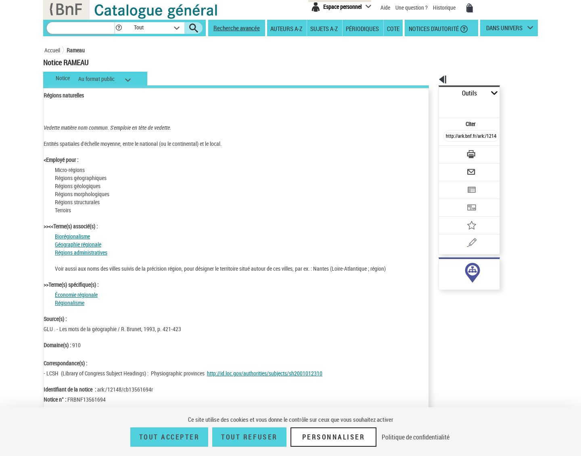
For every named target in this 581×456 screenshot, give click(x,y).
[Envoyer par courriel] (448, 152)
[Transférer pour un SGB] (452, 184)
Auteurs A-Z (286, 28)
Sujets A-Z (324, 28)
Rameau (76, 50)
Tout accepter (169, 437)
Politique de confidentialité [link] (415, 437)
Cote (393, 28)
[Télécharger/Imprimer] (450, 136)
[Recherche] (81, 28)
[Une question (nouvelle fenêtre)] (464, 215)
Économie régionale (76, 294)
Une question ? (411, 7)
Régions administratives (81, 252)
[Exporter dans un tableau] (454, 168)
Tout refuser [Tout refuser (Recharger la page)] (249, 437)
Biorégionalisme (72, 236)
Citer (436, 106)
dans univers (504, 30)
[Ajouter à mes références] (453, 199)
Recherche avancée (236, 28)
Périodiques (362, 28)
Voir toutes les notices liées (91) (461, 285)
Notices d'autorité (433, 28)
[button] (118, 28)
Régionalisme (69, 303)
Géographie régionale (78, 244)
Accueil (52, 50)
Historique (445, 7)
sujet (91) (441, 269)
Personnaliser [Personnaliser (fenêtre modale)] (333, 437)
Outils (429, 93)
